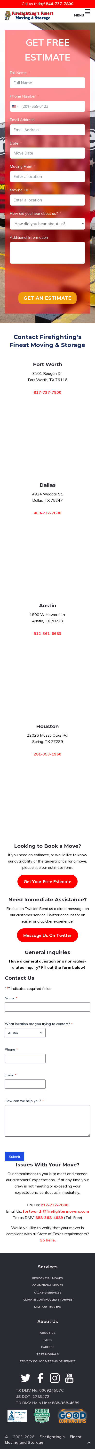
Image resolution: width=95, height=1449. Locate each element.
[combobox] (15, 106)
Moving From (21, 166)
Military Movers (47, 1306)
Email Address (22, 119)
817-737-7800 (47, 392)
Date (14, 143)
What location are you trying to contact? (38, 1024)
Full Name (18, 72)
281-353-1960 (47, 754)
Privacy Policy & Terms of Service (47, 1361)
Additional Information (29, 237)
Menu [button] (82, 15)
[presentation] (46, 278)
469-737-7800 (47, 512)
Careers (47, 1347)
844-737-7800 (59, 3)
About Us (47, 1332)
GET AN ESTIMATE (47, 298)
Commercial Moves (47, 1285)
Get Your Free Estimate (47, 881)
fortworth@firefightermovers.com (56, 1211)
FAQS (48, 1340)
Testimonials (47, 1354)
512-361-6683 (47, 633)
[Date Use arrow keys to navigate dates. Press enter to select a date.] (47, 153)
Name (11, 998)
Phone (11, 1049)
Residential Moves (47, 1278)
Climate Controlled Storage (47, 1299)
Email (10, 1075)
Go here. (48, 1240)
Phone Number (23, 96)
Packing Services (47, 1292)
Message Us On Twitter (47, 935)
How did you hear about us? (34, 213)
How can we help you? (24, 1101)
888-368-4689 (49, 1217)
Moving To (19, 189)
